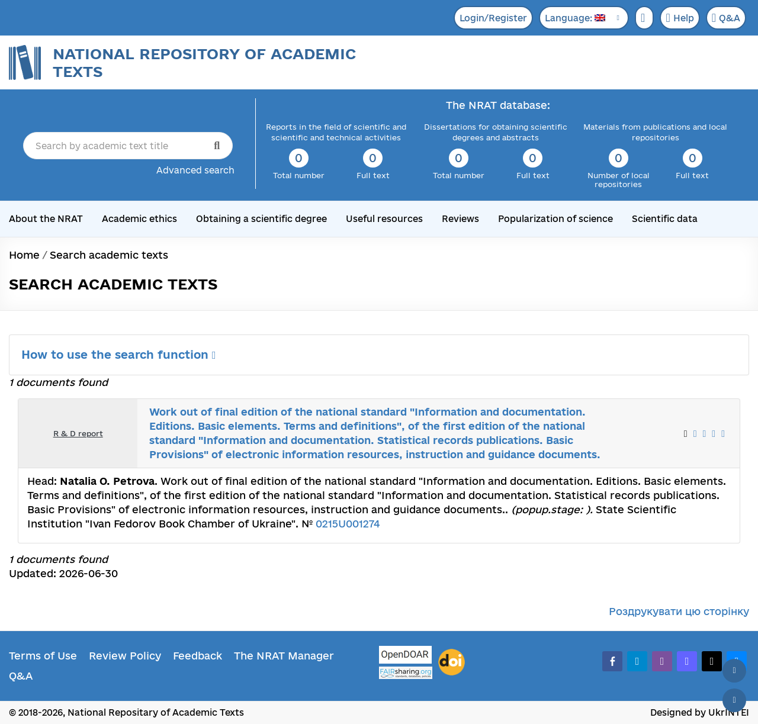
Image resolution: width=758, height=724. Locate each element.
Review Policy (125, 655)
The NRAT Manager (284, 655)
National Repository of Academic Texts (204, 62)
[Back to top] (734, 671)
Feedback (197, 655)
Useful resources (384, 219)
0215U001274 (348, 523)
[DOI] (451, 662)
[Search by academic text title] (128, 145)
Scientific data (665, 219)
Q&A (726, 18)
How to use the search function (118, 354)
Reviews (460, 219)
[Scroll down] (734, 700)
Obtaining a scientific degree (261, 219)
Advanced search (195, 170)
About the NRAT (46, 219)
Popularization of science (555, 219)
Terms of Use (43, 655)
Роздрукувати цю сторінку (679, 611)
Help (679, 18)
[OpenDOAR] (405, 656)
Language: (575, 18)
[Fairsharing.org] (405, 673)
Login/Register (493, 18)
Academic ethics (139, 219)
